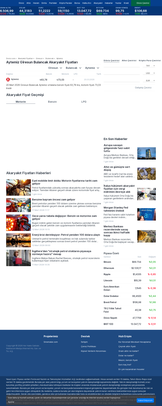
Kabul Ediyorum (145, 400)
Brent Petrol (110, 302)
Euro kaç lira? (124, 364)
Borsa (77, 3)
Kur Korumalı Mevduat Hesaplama (134, 342)
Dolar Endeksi (111, 296)
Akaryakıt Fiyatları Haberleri (28, 173)
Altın (29, 3)
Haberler (109, 3)
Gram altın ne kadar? (128, 351)
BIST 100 (108, 324)
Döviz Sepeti (110, 318)
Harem (36, 3)
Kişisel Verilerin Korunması (93, 351)
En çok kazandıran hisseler (131, 369)
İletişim (84, 342)
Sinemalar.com (51, 342)
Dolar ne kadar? (126, 355)
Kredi (126, 3)
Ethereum (109, 268)
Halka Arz (86, 3)
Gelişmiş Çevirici (143, 87)
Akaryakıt (98, 3)
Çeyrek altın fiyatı (127, 346)
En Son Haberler (115, 139)
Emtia (44, 3)
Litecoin (108, 280)
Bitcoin (107, 262)
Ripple (107, 274)
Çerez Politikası (88, 346)
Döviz (21, 3)
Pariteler (53, 3)
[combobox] (149, 65)
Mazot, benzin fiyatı (128, 360)
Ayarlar (11, 402)
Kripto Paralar (65, 3)
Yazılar (118, 3)
